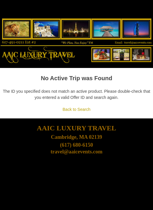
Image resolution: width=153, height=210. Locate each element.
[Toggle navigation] (6, 10)
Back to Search (77, 109)
